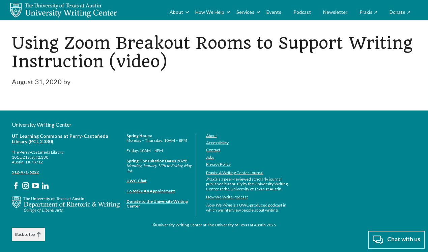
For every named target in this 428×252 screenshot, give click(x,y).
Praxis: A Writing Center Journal (234, 172)
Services (245, 12)
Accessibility (217, 142)
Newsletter (335, 12)
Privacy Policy (218, 164)
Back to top (28, 235)
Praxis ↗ (368, 12)
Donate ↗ (400, 12)
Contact (213, 149)
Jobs (210, 157)
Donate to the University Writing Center (157, 204)
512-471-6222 (25, 172)
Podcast (302, 12)
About (176, 12)
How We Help (209, 12)
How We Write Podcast (227, 196)
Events (273, 12)
